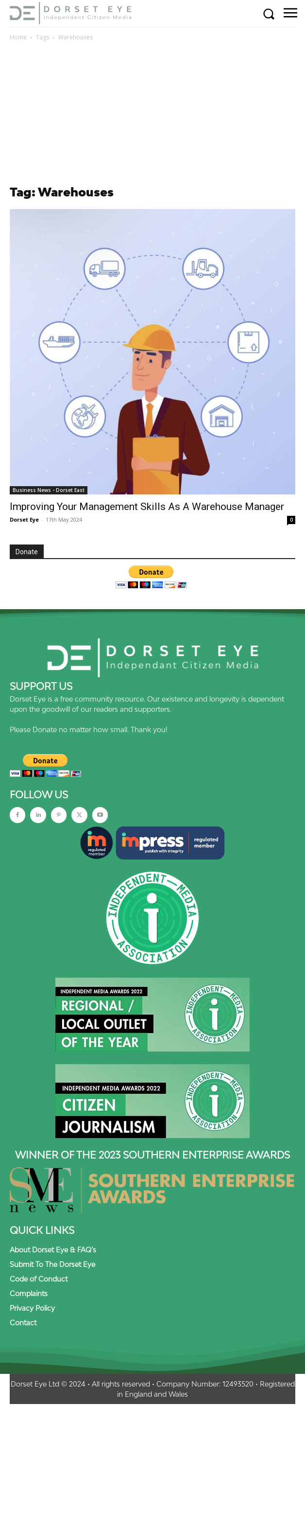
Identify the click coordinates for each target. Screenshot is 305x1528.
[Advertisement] (152, 116)
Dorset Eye (24, 519)
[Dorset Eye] (70, 13)
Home (18, 37)
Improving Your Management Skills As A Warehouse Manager (148, 506)
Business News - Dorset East (49, 490)
